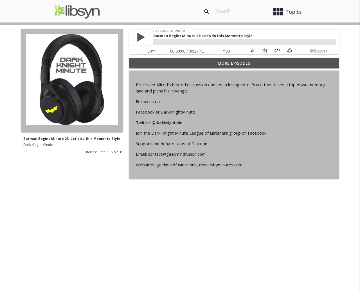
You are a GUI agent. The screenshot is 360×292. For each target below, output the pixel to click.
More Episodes (234, 63)
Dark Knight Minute (38, 144)
